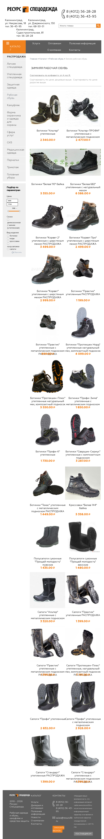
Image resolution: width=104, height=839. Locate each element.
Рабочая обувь (12, 96)
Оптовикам (54, 43)
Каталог (15, 46)
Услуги (36, 43)
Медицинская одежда (15, 151)
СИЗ (9, 142)
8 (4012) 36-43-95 (81, 16)
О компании (54, 50)
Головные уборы (13, 176)
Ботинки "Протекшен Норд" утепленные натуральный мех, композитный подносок (83, 347)
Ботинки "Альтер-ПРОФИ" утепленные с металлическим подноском (83, 134)
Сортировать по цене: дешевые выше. (51, 80)
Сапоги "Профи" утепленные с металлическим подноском (83, 722)
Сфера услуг (11, 134)
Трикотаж (13, 167)
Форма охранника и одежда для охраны (14, 118)
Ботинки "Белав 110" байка (47, 184)
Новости (35, 817)
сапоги (11, 249)
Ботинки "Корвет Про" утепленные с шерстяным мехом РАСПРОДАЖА (83, 241)
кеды (10, 239)
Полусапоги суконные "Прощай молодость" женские (83, 561)
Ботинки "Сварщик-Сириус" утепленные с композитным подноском (83, 454)
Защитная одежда (13, 86)
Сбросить (18, 252)
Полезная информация (82, 43)
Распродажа (16, 57)
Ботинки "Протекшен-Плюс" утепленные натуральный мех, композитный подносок (47, 401)
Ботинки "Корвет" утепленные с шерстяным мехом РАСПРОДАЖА (48, 294)
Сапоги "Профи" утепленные (48, 719)
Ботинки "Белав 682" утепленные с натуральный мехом (83, 187)
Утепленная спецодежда (14, 76)
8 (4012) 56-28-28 (81, 11)
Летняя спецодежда (14, 65)
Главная (33, 59)
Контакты (74, 50)
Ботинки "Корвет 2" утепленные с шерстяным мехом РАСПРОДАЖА (48, 241)
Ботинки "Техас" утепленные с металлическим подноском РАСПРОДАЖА (48, 508)
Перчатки (13, 160)
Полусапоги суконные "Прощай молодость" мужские (47, 561)
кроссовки (13, 241)
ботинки (12, 236)
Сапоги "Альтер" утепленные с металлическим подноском (48, 615)
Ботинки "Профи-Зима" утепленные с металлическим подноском (83, 401)
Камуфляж (13, 105)
